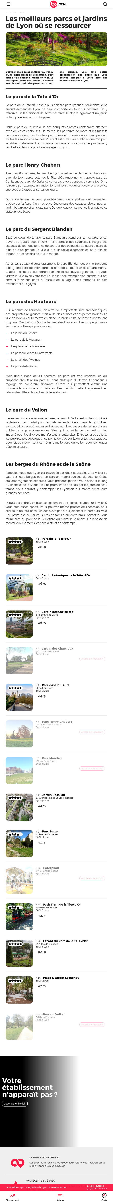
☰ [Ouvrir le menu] (9, 4)
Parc (21, 12)
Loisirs (12, 12)
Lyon (61, 4)
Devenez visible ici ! (15, 1103)
